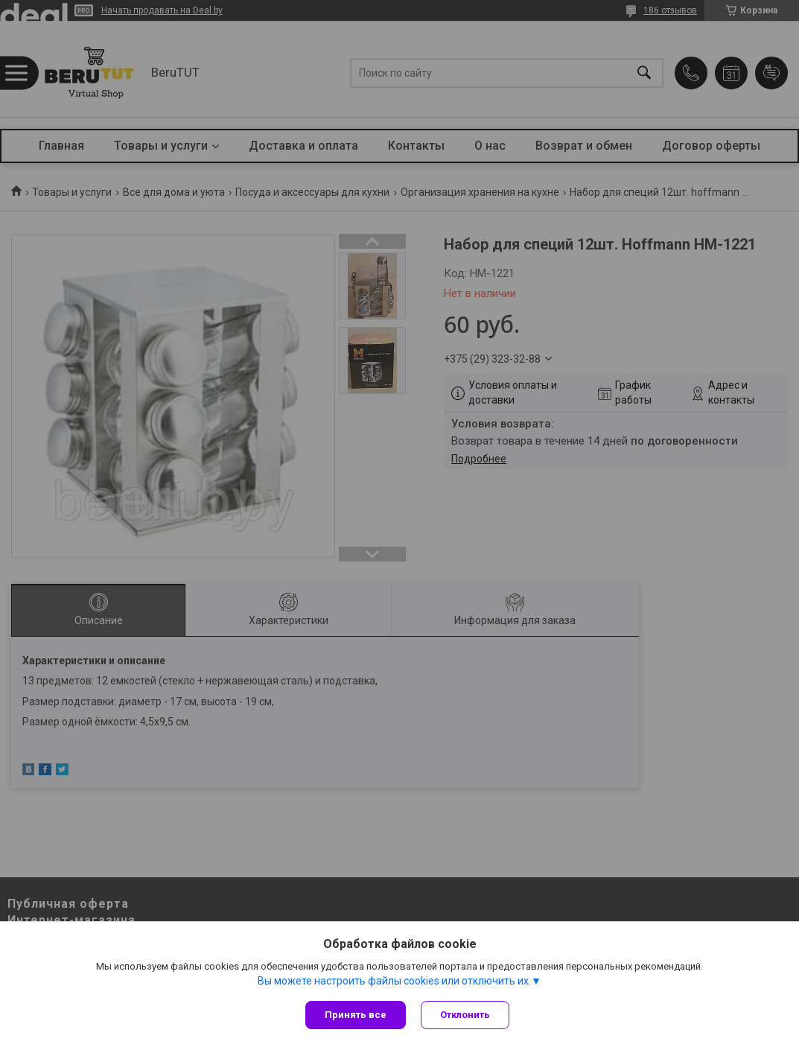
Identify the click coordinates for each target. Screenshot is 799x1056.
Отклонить (465, 1014)
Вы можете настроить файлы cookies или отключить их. (394, 981)
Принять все (355, 1014)
